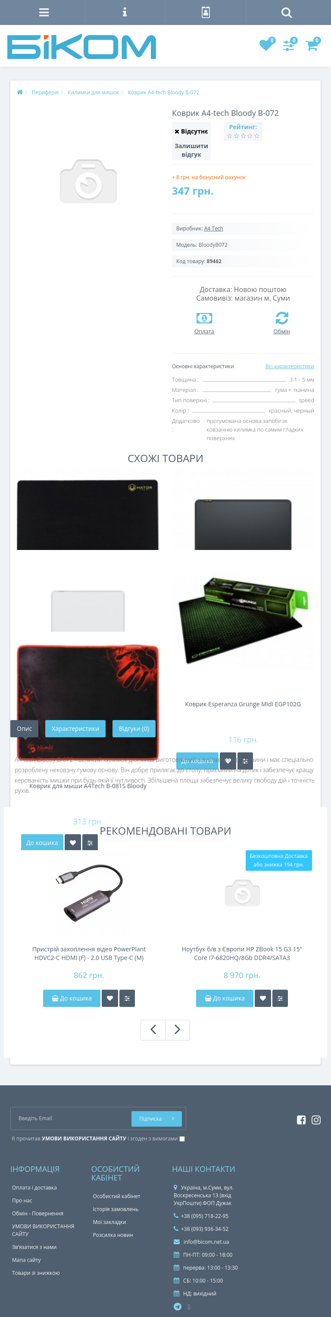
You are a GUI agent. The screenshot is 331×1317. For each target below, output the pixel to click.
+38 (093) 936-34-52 (201, 1229)
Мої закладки (109, 1222)
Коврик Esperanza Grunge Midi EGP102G (243, 704)
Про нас (22, 1200)
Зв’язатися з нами (34, 1247)
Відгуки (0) (134, 728)
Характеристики (75, 728)
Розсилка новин (113, 1235)
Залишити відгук (191, 150)
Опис (24, 728)
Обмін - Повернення (37, 1213)
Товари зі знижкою (36, 1273)
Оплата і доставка (34, 1187)
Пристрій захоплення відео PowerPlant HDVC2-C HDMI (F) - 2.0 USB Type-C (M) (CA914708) (89, 953)
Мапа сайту (26, 1260)
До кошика (72, 998)
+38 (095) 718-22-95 (201, 1216)
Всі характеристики (289, 366)
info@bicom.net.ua (201, 1242)
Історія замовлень (116, 1209)
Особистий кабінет (117, 1196)
